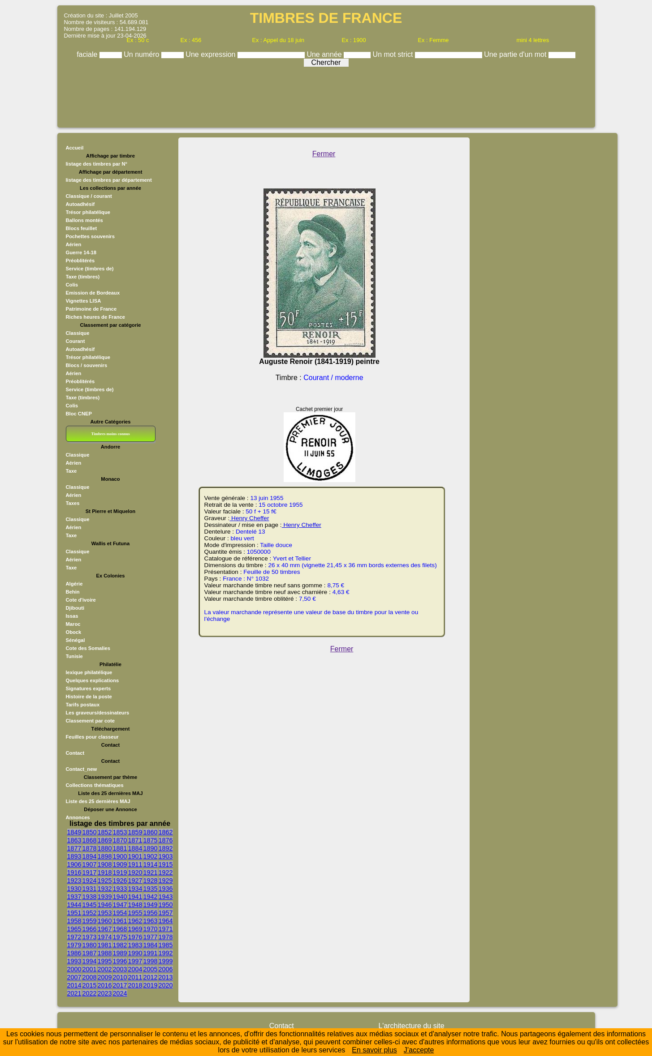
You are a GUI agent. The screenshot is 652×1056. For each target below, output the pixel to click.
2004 (135, 969)
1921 (150, 872)
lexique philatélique (89, 672)
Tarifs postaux (83, 704)
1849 (74, 832)
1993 (74, 961)
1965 (74, 928)
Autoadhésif (80, 204)
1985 (166, 945)
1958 (74, 920)
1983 (135, 945)
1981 (105, 945)
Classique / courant (89, 196)
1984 (150, 945)
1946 (105, 904)
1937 (74, 896)
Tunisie (74, 656)
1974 (105, 937)
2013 (166, 977)
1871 (135, 840)
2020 (166, 985)
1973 (89, 937)
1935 (150, 888)
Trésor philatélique (88, 212)
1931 (89, 888)
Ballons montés (84, 220)
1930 (74, 888)
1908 (105, 864)
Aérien (74, 244)
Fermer (324, 154)
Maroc (73, 624)
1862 (166, 832)
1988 (105, 953)
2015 (89, 985)
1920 (135, 872)
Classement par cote (90, 720)
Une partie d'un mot (516, 54)
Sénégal (75, 640)
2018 (135, 985)
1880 (105, 848)
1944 (74, 904)
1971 (166, 928)
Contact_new (81, 769)
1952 (89, 912)
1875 (150, 840)
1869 (105, 840)
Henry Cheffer (249, 518)
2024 (120, 993)
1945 (89, 904)
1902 (150, 856)
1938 (89, 896)
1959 (89, 920)
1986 (74, 953)
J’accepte (419, 1050)
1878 (89, 848)
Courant (75, 341)
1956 (150, 912)
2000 (74, 969)
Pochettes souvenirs (90, 236)
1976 (135, 937)
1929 (166, 880)
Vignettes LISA (83, 301)
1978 (166, 937)
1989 (120, 953)
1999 (166, 961)
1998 (150, 961)
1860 (150, 832)
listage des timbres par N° (97, 164)
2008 (89, 977)
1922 (166, 872)
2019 (150, 985)
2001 (89, 969)
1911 (135, 864)
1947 (120, 904)
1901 (135, 856)
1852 (105, 832)
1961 (120, 920)
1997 (135, 961)
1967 (105, 928)
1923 (74, 880)
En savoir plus (374, 1050)
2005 (150, 969)
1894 (89, 856)
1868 (89, 840)
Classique (78, 333)
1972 (74, 937)
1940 (120, 896)
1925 (105, 880)
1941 (135, 896)
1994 (89, 961)
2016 (105, 985)
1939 (105, 896)
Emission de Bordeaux (93, 292)
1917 (89, 872)
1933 (120, 888)
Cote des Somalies (88, 648)
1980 (89, 945)
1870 (120, 840)
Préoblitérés (80, 260)
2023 (105, 993)
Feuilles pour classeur (92, 737)
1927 (135, 880)
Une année (325, 54)
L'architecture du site (411, 1026)
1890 (150, 848)
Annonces (78, 817)
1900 (120, 856)
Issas (72, 616)
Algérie (74, 583)
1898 (105, 856)
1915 (166, 864)
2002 (105, 969)
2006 (166, 969)
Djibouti (75, 608)
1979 (74, 945)
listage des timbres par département (109, 180)
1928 (150, 880)
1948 (135, 904)
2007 (74, 977)
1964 (166, 920)
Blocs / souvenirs (87, 365)
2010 (120, 977)
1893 (74, 856)
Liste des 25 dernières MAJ (98, 801)
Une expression (211, 54)
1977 (150, 937)
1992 (166, 953)
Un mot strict (394, 54)
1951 (74, 912)
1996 (120, 961)
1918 (105, 872)
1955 (135, 912)
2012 (150, 977)
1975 (120, 937)
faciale (88, 54)
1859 (135, 832)
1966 (89, 928)
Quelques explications (92, 680)
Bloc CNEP (79, 413)
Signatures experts (88, 688)
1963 (150, 920)
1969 (135, 928)
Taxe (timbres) (83, 276)
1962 (135, 920)
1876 (166, 840)
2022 (89, 993)
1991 (150, 953)
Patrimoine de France (91, 309)
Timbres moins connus (110, 434)
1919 (120, 872)
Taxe (71, 471)
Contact (75, 753)
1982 (120, 945)
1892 (166, 848)
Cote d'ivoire (81, 600)
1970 (150, 928)
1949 (150, 904)
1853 (120, 832)
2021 (74, 993)
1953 (105, 912)
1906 (74, 864)
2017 (120, 985)
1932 (105, 888)
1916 (74, 872)
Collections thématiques (95, 785)
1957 (166, 912)
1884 (135, 848)
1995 (105, 961)
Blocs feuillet (81, 228)
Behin (73, 591)
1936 (166, 888)
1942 (150, 896)
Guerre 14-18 (81, 252)
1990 (135, 953)
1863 (74, 840)
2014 (74, 985)
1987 (89, 953)
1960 (105, 920)
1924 (89, 880)
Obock (74, 632)
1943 (166, 896)
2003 (120, 969)
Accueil (75, 147)
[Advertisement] (326, 95)
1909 (120, 864)
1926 (120, 880)
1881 (120, 848)
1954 (120, 912)
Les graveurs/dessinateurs (98, 712)
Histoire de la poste (89, 696)
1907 (89, 864)
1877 (74, 848)
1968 (120, 928)
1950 (166, 904)
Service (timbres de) (90, 268)
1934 (135, 888)
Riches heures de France (95, 317)
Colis (72, 284)
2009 (105, 977)
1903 (166, 856)
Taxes (73, 503)
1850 (89, 832)
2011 (135, 977)
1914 (150, 864)
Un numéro (142, 54)
